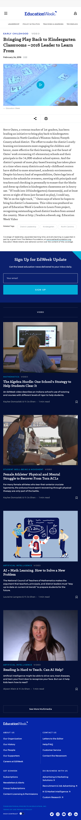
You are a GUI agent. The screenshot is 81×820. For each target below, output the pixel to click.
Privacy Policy (24, 809)
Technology (73, 24)
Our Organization (12, 738)
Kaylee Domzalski (12, 401)
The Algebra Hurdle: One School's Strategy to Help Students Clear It (37, 384)
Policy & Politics (31, 24)
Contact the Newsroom (55, 756)
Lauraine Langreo (12, 597)
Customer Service (52, 750)
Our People (9, 750)
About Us (8, 732)
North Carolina (67, 227)
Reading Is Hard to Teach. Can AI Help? (33, 670)
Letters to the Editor (53, 738)
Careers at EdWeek (13, 761)
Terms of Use (9, 809)
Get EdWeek (10, 771)
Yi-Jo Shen (30, 401)
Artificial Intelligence (17, 565)
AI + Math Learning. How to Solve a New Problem (34, 572)
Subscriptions (10, 777)
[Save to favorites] (77, 402)
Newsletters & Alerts (13, 782)
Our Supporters (11, 756)
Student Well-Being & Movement (23, 469)
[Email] (40, 278)
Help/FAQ (48, 744)
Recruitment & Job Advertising (60, 786)
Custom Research (53, 797)
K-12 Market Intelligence (56, 791)
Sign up (40, 289)
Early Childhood (16, 33)
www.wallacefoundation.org (58, 239)
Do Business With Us (55, 771)
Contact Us (50, 732)
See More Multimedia (40, 709)
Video (36, 33)
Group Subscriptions (14, 788)
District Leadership (28, 227)
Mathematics (11, 377)
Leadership (14, 24)
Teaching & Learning (53, 24)
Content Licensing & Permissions (20, 794)
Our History (9, 744)
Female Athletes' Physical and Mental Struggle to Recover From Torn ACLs (31, 476)
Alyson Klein (9, 689)
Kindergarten (48, 227)
